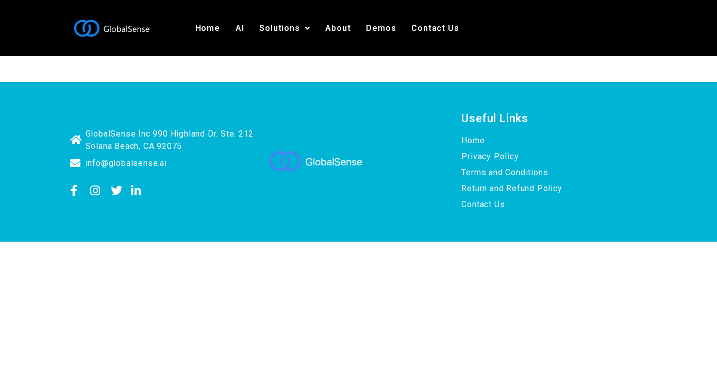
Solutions (284, 28)
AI (240, 28)
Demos (381, 28)
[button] (285, 28)
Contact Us (435, 28)
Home (207, 28)
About (338, 28)
